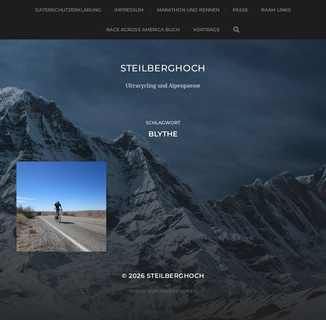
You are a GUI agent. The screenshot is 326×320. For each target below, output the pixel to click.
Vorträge (206, 30)
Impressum (128, 10)
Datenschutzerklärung (68, 10)
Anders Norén (178, 291)
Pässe (240, 10)
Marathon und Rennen (188, 10)
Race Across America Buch (143, 30)
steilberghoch (163, 68)
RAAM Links (276, 10)
